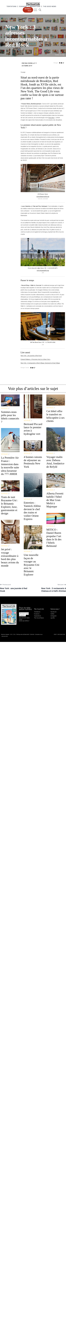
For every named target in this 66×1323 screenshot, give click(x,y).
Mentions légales (5, 634)
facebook (53, 612)
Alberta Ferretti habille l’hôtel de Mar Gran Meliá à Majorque (54, 500)
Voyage (8, 20)
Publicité (32, 634)
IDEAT (55, 634)
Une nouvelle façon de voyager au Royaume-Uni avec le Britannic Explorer (31, 564)
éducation (52, 117)
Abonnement (5, 636)
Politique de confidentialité (22, 634)
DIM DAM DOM (61, 634)
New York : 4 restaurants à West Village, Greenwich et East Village (40, 363)
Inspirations (34, 6)
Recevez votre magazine (24, 614)
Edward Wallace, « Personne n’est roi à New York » (35, 359)
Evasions (23, 6)
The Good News (49, 6)
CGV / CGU (13, 634)
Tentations (11, 6)
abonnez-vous (28, 10)
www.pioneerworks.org (42, 196)
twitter (52, 614)
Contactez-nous (39, 634)
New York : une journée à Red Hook (31, 355)
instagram (54, 616)
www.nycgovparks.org (43, 270)
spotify (53, 618)
